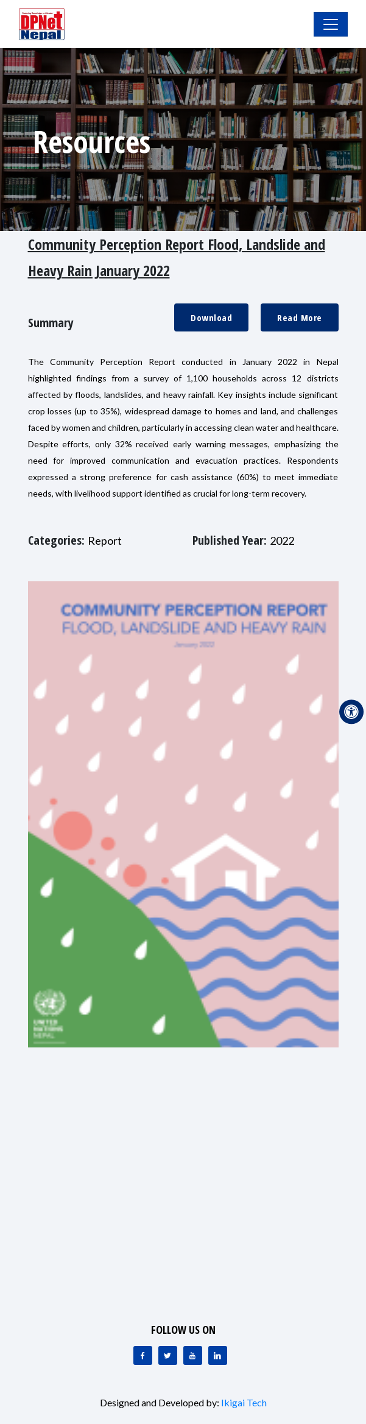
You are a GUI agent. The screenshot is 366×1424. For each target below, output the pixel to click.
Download (211, 317)
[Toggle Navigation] (331, 24)
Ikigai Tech (244, 1402)
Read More (299, 317)
